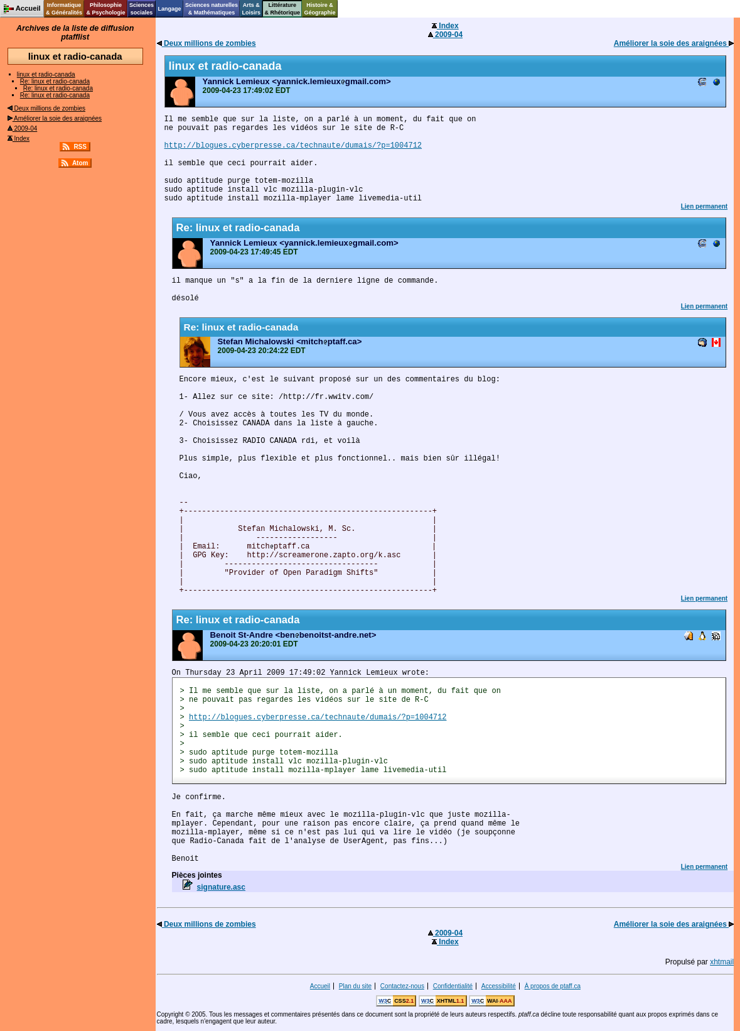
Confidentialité (453, 986)
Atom (80, 163)
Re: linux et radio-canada (55, 81)
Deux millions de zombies (46, 108)
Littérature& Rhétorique (283, 9)
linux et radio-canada (46, 74)
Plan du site (355, 986)
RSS (80, 146)
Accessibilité (498, 986)
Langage (169, 9)
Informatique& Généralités (64, 9)
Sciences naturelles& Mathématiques (211, 9)
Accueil (320, 986)
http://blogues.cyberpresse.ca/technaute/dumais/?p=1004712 (293, 145)
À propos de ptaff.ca (553, 986)
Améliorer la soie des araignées (55, 118)
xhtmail (722, 961)
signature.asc (221, 887)
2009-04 (22, 128)
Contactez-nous (402, 986)
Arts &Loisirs (251, 9)
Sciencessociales (141, 9)
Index (18, 138)
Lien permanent (704, 206)
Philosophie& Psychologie (105, 9)
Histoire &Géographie (320, 9)
